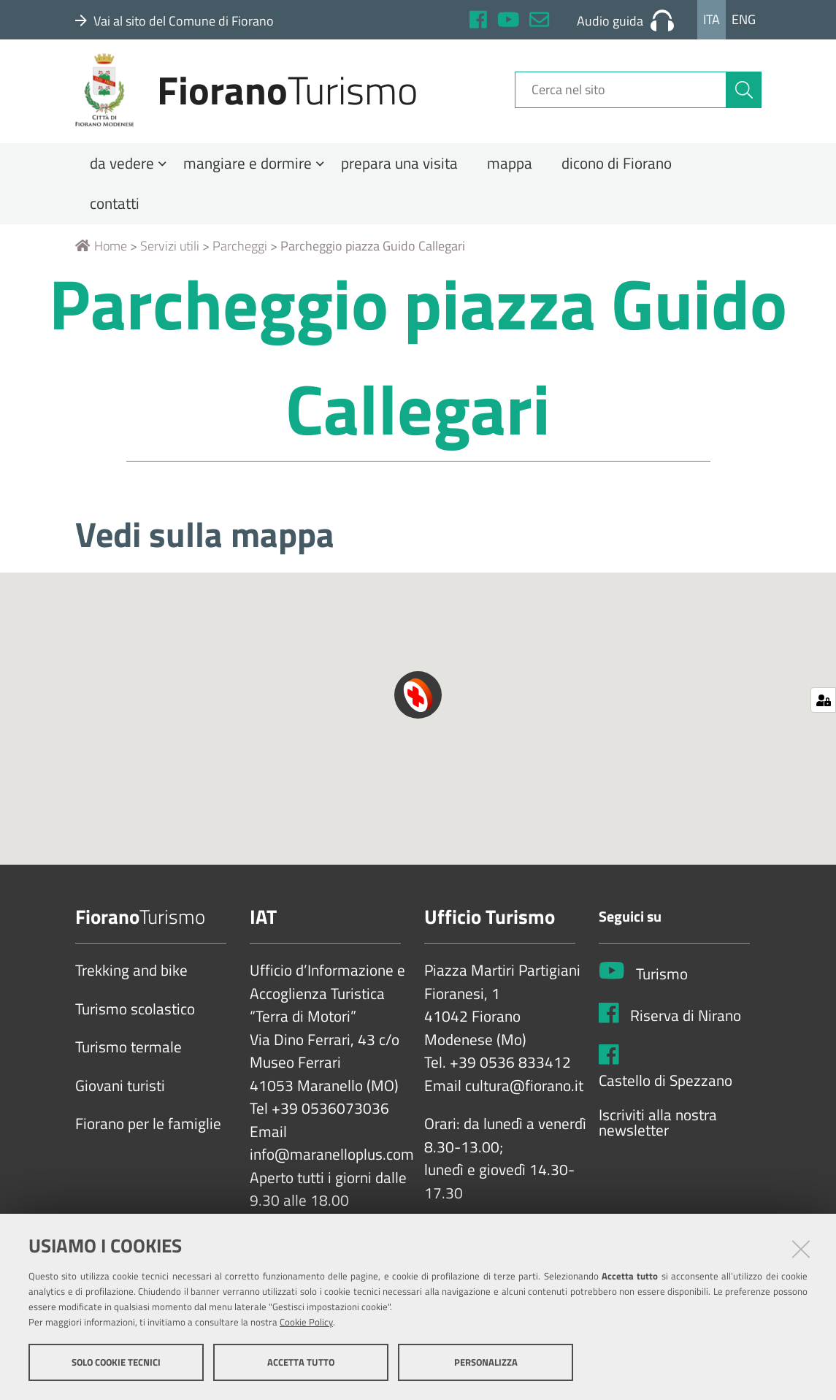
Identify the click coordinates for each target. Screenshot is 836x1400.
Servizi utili (169, 257)
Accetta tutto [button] (300, 1362)
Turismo (662, 986)
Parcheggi (239, 257)
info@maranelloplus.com (332, 1166)
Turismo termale (128, 1059)
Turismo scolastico (135, 1021)
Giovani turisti (120, 1098)
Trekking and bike (131, 982)
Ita (711, 19)
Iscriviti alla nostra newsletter (658, 1134)
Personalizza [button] (486, 1362)
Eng (744, 19)
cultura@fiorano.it (524, 1098)
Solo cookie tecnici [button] (116, 1362)
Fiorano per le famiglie (148, 1136)
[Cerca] (744, 97)
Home (101, 257)
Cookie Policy (306, 1322)
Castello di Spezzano (665, 1093)
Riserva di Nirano (685, 1028)
